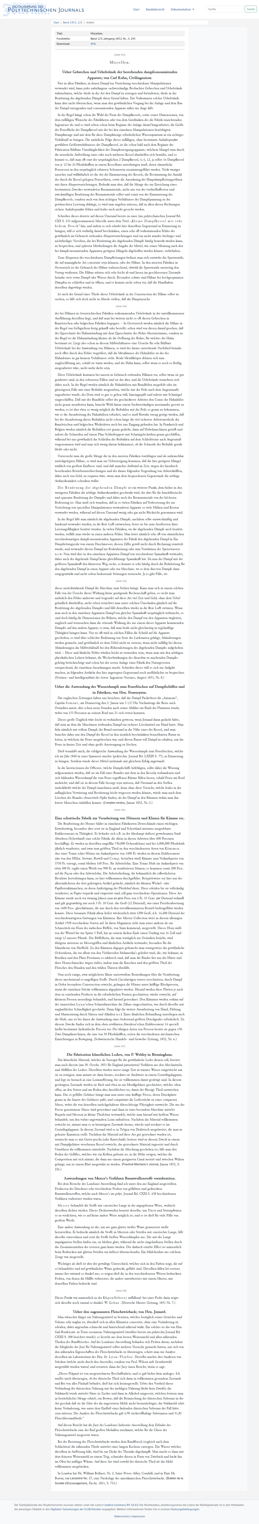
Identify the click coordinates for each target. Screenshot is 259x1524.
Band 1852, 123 (72, 22)
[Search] (224, 9)
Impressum (138, 1516)
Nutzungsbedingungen (185, 1509)
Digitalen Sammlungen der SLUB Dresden (76, 1509)
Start (136, 9)
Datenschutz (121, 1516)
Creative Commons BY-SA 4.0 (120, 1505)
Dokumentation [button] (181, 9)
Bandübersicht (155, 9)
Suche (251, 9)
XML (93, 43)
